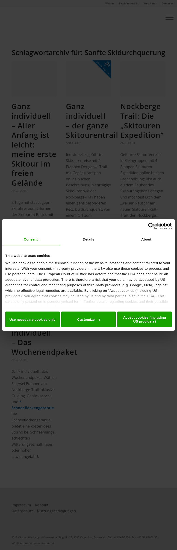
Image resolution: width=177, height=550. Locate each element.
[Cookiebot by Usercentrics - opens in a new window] (151, 226)
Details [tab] (88, 239)
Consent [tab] (31, 239)
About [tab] (146, 239)
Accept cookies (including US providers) (144, 319)
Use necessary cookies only (32, 319)
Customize (88, 319)
